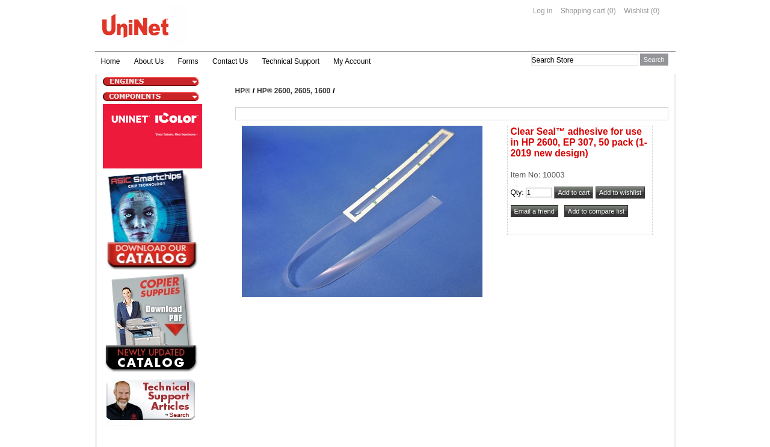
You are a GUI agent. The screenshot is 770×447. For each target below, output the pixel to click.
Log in (543, 11)
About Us (149, 61)
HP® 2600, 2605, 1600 (293, 91)
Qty (516, 192)
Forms (188, 61)
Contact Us (230, 61)
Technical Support (290, 61)
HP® (243, 91)
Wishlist (636, 11)
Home (110, 61)
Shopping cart (583, 11)
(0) (611, 11)
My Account (352, 61)
